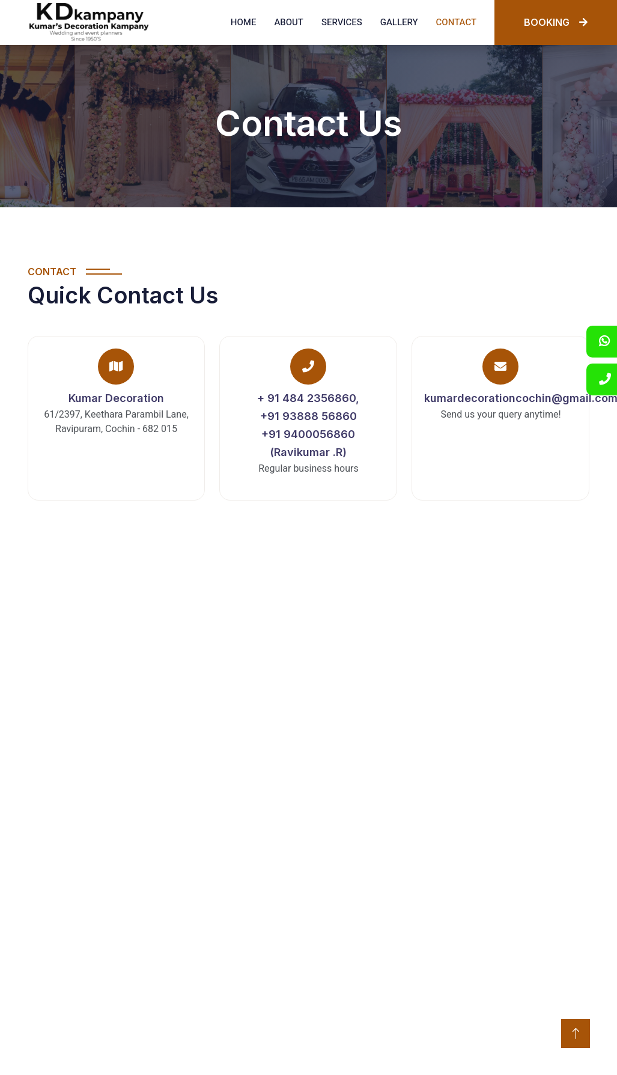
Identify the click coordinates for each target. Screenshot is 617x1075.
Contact (456, 22)
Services (341, 22)
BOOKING (556, 22)
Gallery (399, 22)
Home (244, 22)
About (288, 22)
